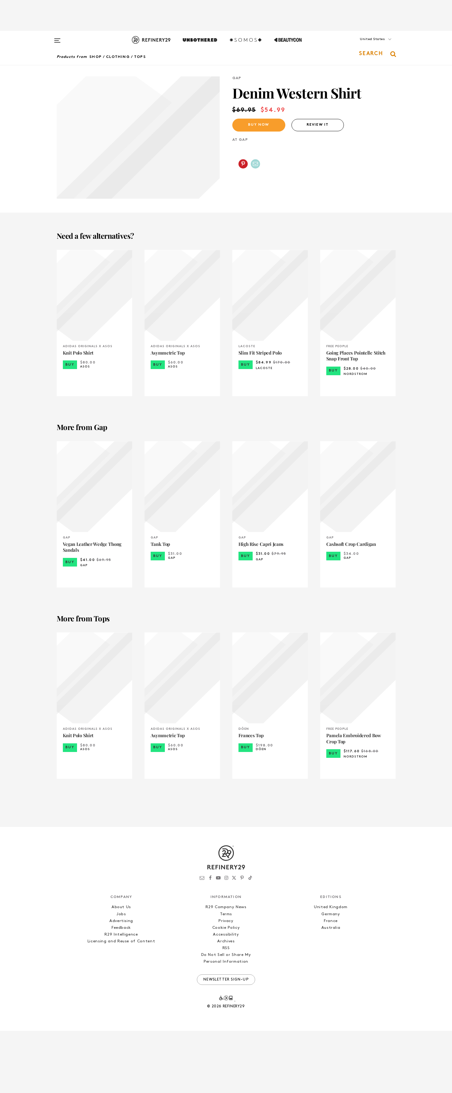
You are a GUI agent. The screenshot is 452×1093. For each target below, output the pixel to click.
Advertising (121, 983)
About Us (121, 970)
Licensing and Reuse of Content (121, 1004)
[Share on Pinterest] (243, 164)
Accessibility (226, 997)
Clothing (118, 57)
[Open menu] (57, 37)
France (331, 983)
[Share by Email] (255, 164)
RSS (226, 1011)
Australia (330, 990)
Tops (140, 57)
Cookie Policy (226, 990)
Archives (225, 1004)
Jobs (121, 976)
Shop (95, 57)
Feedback (121, 990)
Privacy (226, 983)
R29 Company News (226, 970)
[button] (365, 45)
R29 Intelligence (121, 997)
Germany (330, 976)
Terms (226, 976)
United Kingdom (331, 970)
